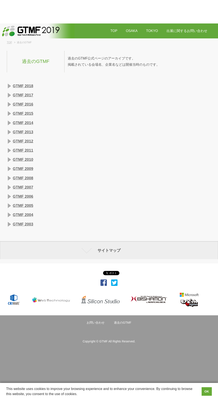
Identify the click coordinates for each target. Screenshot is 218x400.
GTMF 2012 (23, 141)
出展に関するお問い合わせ (186, 31)
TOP (114, 31)
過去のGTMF (122, 322)
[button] (79, 394)
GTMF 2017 (23, 95)
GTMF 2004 (23, 215)
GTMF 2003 (23, 224)
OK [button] (206, 391)
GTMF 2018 (23, 86)
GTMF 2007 (23, 187)
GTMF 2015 (23, 113)
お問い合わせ (96, 322)
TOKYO (152, 31)
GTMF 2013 (23, 132)
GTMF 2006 (23, 196)
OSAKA (132, 31)
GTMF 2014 (23, 123)
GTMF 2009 (23, 169)
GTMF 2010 (23, 159)
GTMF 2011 (23, 150)
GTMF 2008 (23, 178)
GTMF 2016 (23, 104)
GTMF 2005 (23, 206)
